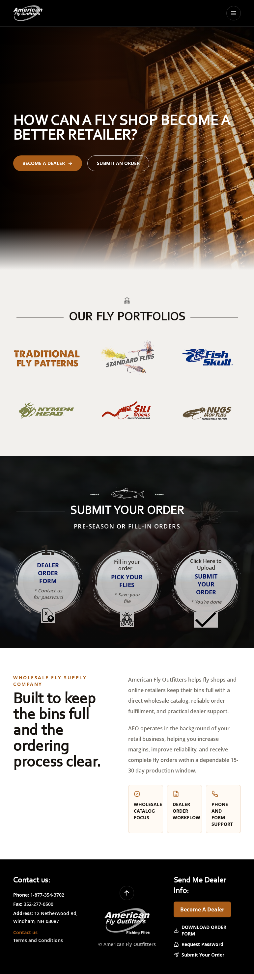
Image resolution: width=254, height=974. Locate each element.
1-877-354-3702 (47, 895)
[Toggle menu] (233, 13)
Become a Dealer (47, 163)
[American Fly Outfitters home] (27, 13)
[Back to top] (127, 893)
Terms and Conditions (38, 940)
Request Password (198, 944)
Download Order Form (200, 930)
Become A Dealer (202, 909)
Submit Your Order (199, 955)
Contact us (25, 932)
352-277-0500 (38, 904)
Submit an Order (118, 163)
